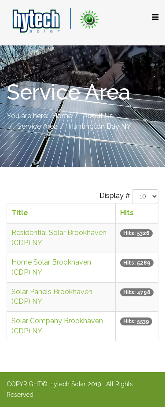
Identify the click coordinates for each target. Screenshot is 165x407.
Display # (114, 195)
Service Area (37, 126)
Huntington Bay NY (99, 126)
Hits (127, 213)
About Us (98, 116)
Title (19, 213)
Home (62, 116)
